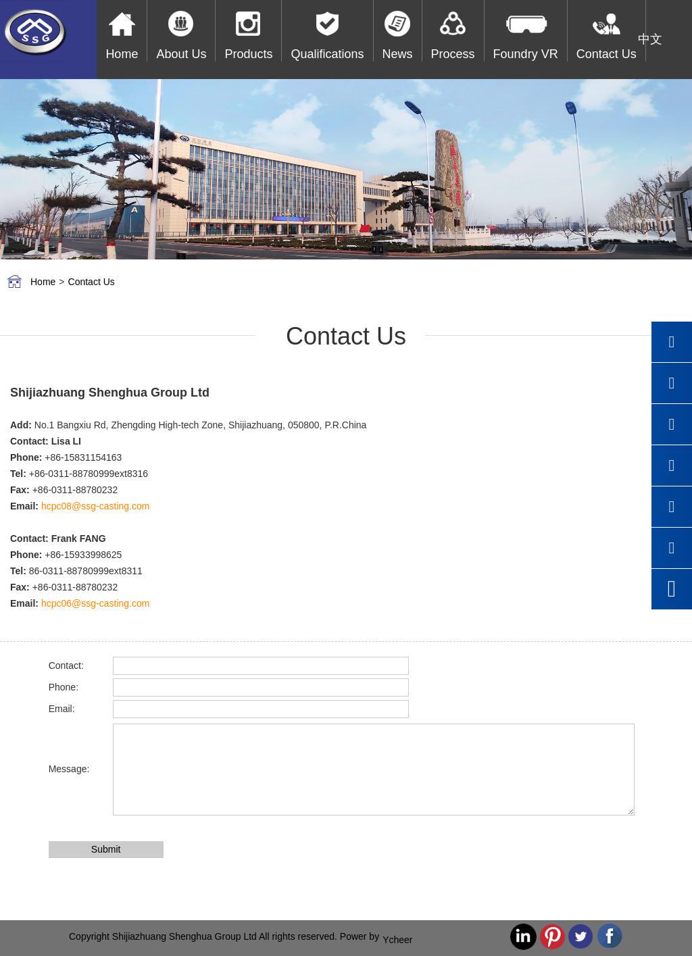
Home (121, 54)
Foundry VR (525, 54)
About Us (181, 54)
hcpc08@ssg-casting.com (95, 506)
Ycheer (397, 939)
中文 (650, 39)
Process (453, 54)
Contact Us (606, 54)
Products (248, 54)
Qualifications (327, 54)
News (397, 54)
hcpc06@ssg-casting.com (95, 603)
